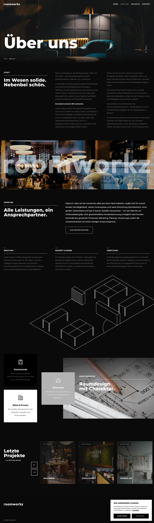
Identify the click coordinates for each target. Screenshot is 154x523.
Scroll (146, 48)
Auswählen (135, 510)
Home (115, 4)
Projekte (135, 4)
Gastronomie (47, 444)
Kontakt (146, 4)
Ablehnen (140, 516)
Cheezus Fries (88, 478)
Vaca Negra (49, 478)
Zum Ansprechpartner (79, 230)
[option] (57, 462)
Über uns (125, 4)
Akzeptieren (122, 516)
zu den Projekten (13, 460)
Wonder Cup (126, 478)
